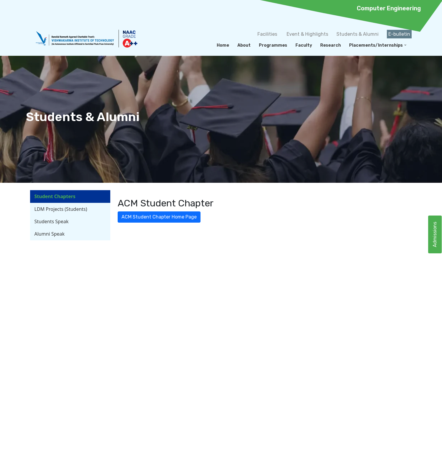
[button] (405, 45)
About (244, 45)
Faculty (303, 45)
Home (223, 45)
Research (330, 45)
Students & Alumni (357, 34)
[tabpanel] (261, 210)
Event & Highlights (307, 34)
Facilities (267, 34)
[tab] (70, 196)
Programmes (273, 45)
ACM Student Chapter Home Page (159, 217)
